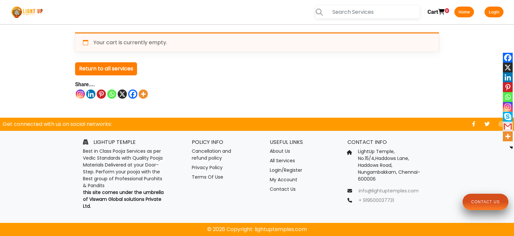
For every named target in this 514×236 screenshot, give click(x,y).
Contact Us (283, 189)
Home (464, 12)
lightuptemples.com (281, 229)
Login (494, 12)
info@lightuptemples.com (389, 190)
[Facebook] (132, 94)
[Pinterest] (101, 94)
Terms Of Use (207, 177)
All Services (282, 160)
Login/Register (286, 170)
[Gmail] (508, 126)
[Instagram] (80, 94)
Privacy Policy (207, 167)
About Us (280, 151)
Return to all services (106, 68)
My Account (283, 179)
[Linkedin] (90, 94)
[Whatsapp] (111, 94)
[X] (122, 94)
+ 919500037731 (376, 200)
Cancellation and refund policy (211, 154)
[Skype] (508, 117)
